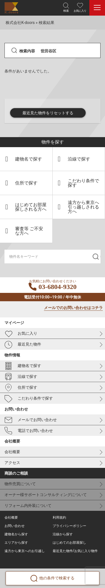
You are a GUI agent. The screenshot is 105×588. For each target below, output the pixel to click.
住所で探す (20, 388)
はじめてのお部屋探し (69, 543)
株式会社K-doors (20, 22)
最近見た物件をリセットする (47, 113)
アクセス (12, 462)
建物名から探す (16, 534)
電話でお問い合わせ (28, 431)
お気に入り (20, 333)
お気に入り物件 (86, 551)
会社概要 (12, 451)
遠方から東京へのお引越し (24, 551)
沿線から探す (63, 534)
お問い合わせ (14, 526)
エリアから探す (16, 543)
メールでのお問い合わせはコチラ (73, 308)
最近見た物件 (22, 345)
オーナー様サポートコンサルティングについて (45, 494)
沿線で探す (20, 377)
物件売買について (20, 484)
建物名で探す (22, 366)
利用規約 (59, 517)
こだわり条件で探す (28, 399)
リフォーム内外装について (28, 505)
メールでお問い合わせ (30, 420)
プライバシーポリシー (69, 526)
